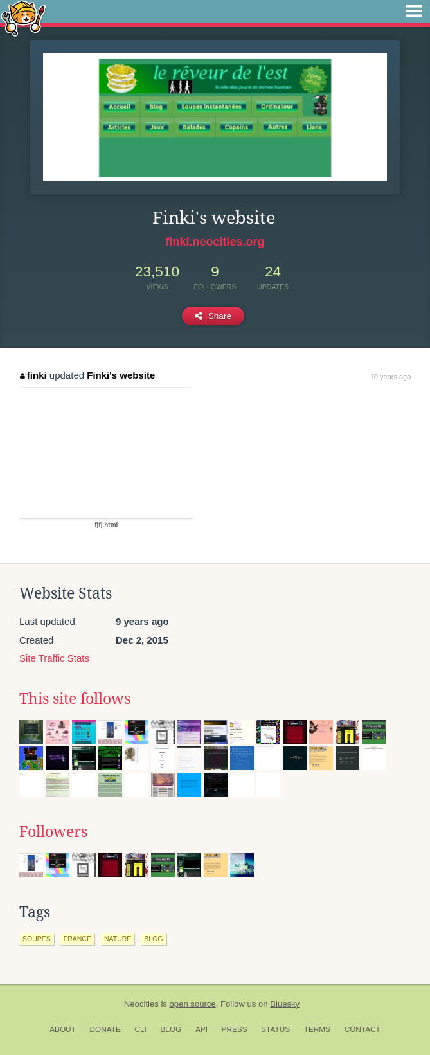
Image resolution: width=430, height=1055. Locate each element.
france (77, 938)
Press (234, 1029)
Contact (363, 1029)
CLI (140, 1029)
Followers (53, 832)
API (201, 1029)
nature (117, 938)
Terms (317, 1029)
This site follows (74, 698)
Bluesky (285, 1004)
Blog (170, 1029)
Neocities (141, 1004)
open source (193, 1004)
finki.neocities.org (214, 241)
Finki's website (121, 375)
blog (153, 938)
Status (275, 1029)
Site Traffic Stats (54, 658)
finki (33, 375)
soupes (36, 938)
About (62, 1029)
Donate (105, 1029)
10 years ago (390, 377)
